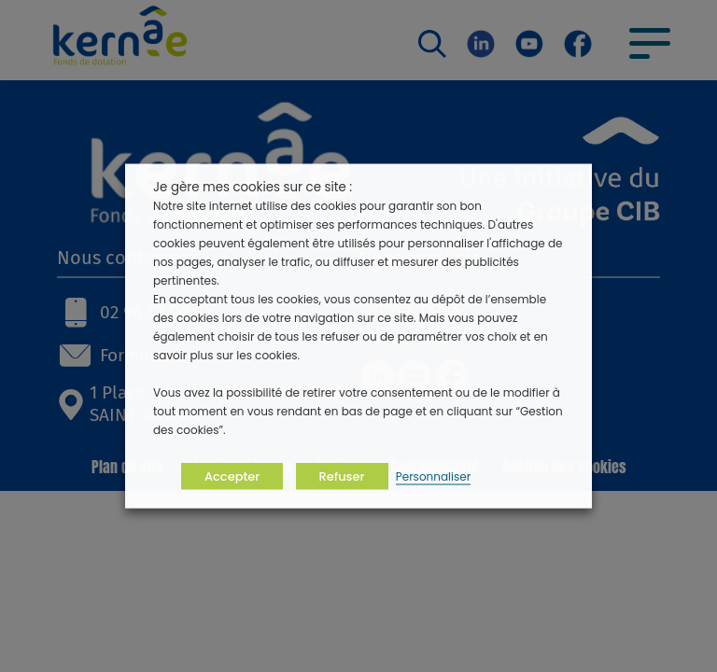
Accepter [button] (232, 476)
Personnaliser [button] (433, 476)
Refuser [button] (342, 476)
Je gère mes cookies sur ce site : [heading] (252, 187)
